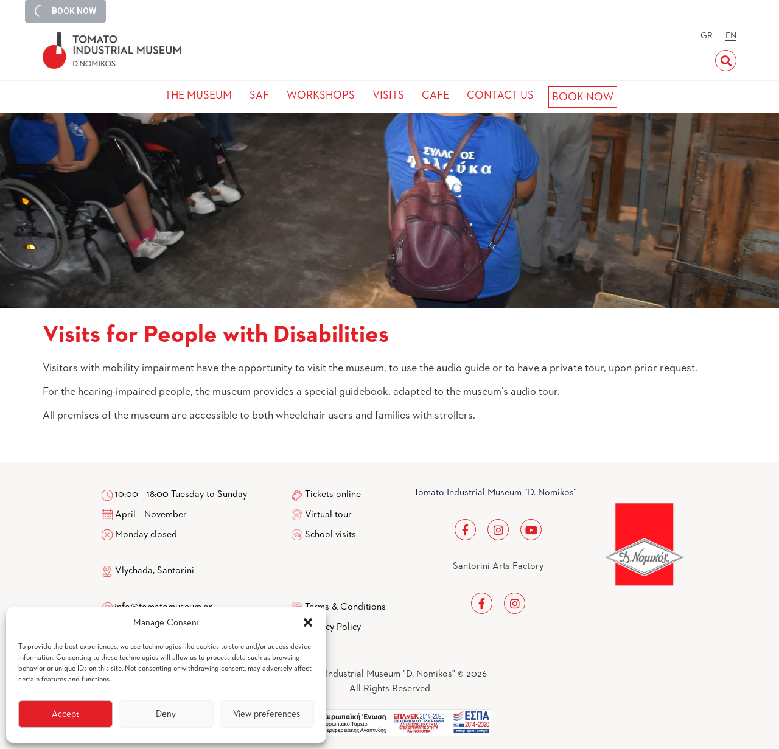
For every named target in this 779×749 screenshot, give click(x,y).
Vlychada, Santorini (148, 571)
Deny (166, 714)
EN (730, 36)
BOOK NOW (582, 97)
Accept (65, 714)
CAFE (435, 95)
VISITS (388, 95)
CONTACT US (500, 95)
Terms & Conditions (345, 607)
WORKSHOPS (321, 95)
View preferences (266, 714)
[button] (308, 622)
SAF (259, 95)
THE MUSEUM (198, 95)
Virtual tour (328, 515)
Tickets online (333, 495)
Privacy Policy (333, 627)
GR (706, 36)
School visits (330, 535)
